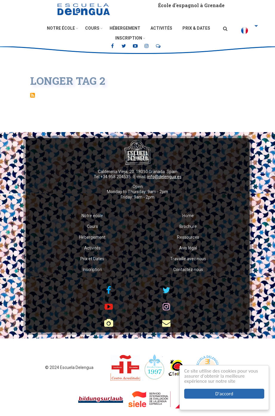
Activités (161, 28)
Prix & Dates (196, 28)
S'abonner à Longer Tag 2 (32, 95)
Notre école (61, 28)
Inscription (128, 38)
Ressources (188, 237)
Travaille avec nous (188, 258)
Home (188, 215)
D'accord (224, 394)
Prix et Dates (92, 258)
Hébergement (125, 28)
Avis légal (188, 248)
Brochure (188, 226)
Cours (92, 28)
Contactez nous (188, 269)
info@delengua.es (164, 176)
